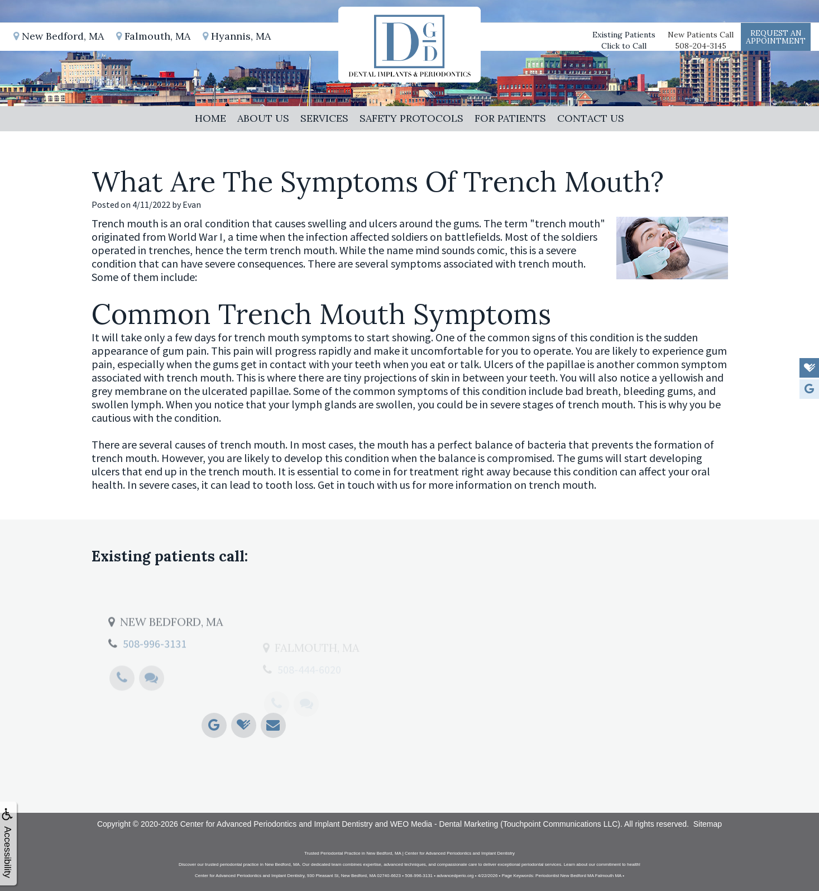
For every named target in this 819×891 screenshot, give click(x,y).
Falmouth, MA (153, 36)
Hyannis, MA (237, 36)
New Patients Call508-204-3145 (701, 40)
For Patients (510, 118)
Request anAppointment (776, 37)
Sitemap (707, 823)
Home (210, 118)
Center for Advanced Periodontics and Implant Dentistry (276, 823)
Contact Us (590, 118)
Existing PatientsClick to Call (623, 40)
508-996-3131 (154, 674)
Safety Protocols (411, 118)
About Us (263, 118)
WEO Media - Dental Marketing (444, 823)
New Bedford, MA (58, 36)
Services (324, 118)
